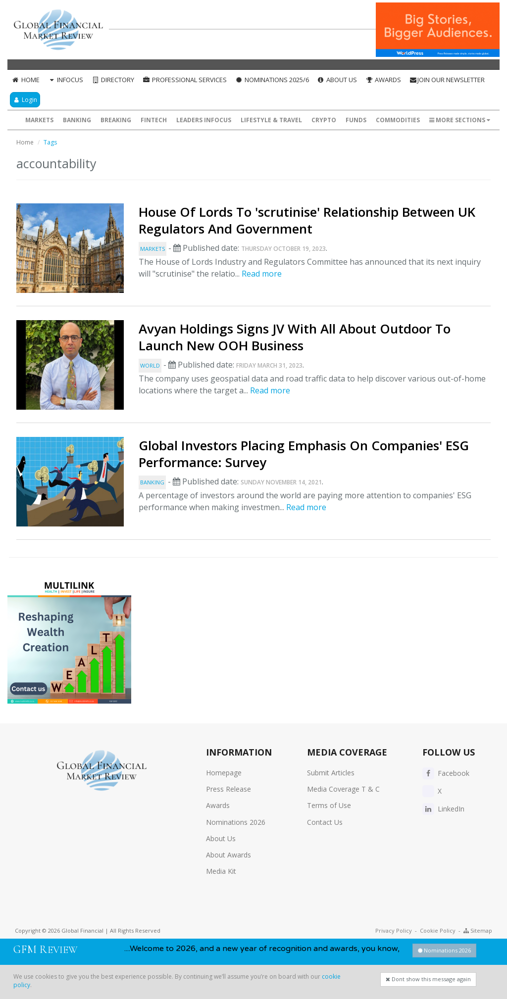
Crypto (323, 120)
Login (25, 99)
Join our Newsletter (447, 79)
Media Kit (221, 871)
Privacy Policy (393, 930)
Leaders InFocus (203, 120)
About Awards (228, 854)
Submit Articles (331, 772)
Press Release (228, 789)
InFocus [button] (66, 79)
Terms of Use (329, 805)
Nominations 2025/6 (272, 79)
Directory (112, 79)
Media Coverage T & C (343, 789)
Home (25, 79)
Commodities (398, 120)
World (150, 365)
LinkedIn (443, 808)
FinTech (154, 120)
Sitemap (477, 930)
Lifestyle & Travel (271, 120)
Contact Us (325, 822)
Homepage (224, 772)
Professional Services (184, 79)
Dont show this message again (428, 979)
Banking (77, 120)
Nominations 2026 (235, 822)
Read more (262, 273)
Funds (356, 120)
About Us (337, 79)
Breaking (116, 120)
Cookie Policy (438, 930)
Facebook (445, 773)
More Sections (459, 120)
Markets (39, 120)
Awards (383, 79)
